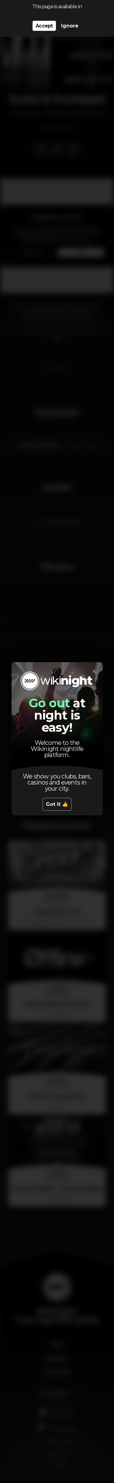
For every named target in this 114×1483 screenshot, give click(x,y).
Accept (44, 26)
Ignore (69, 26)
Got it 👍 (57, 804)
